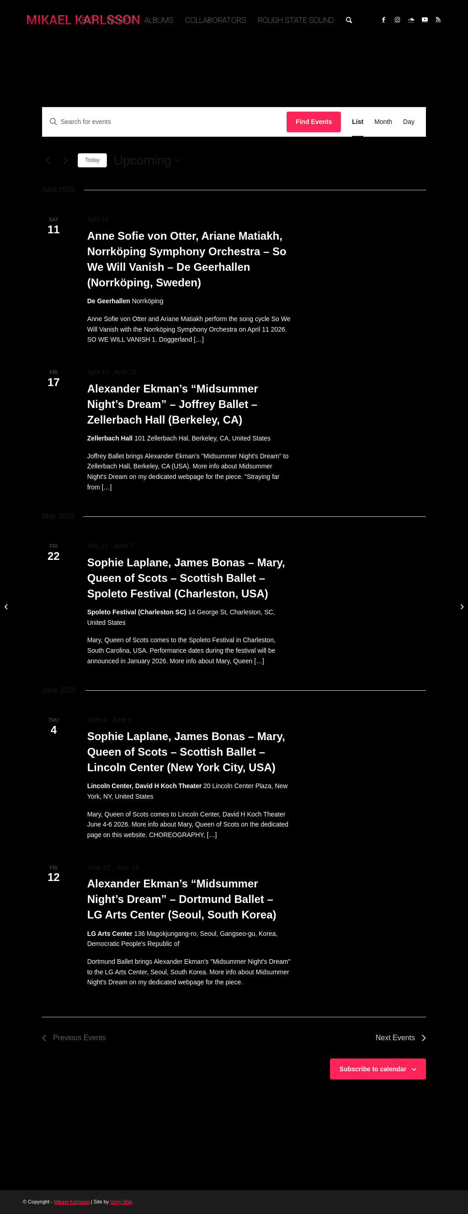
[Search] (349, 20)
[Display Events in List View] (357, 121)
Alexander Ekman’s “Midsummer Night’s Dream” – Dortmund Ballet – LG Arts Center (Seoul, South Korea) (182, 899)
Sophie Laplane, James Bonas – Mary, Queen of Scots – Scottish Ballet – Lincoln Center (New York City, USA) (186, 752)
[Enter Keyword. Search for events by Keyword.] (165, 121)
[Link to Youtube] (424, 20)
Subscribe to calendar (373, 1069)
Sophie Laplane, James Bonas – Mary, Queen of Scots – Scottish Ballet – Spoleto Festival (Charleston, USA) (186, 578)
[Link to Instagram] (397, 20)
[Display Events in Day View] (409, 121)
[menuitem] (88, 20)
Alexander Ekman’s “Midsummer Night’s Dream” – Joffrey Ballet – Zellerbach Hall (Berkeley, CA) (172, 404)
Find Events (314, 121)
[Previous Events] (47, 160)
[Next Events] (65, 160)
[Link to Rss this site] (438, 20)
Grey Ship (121, 1201)
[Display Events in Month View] (383, 121)
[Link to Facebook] (383, 20)
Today (92, 160)
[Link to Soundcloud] (411, 20)
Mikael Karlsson (72, 1201)
